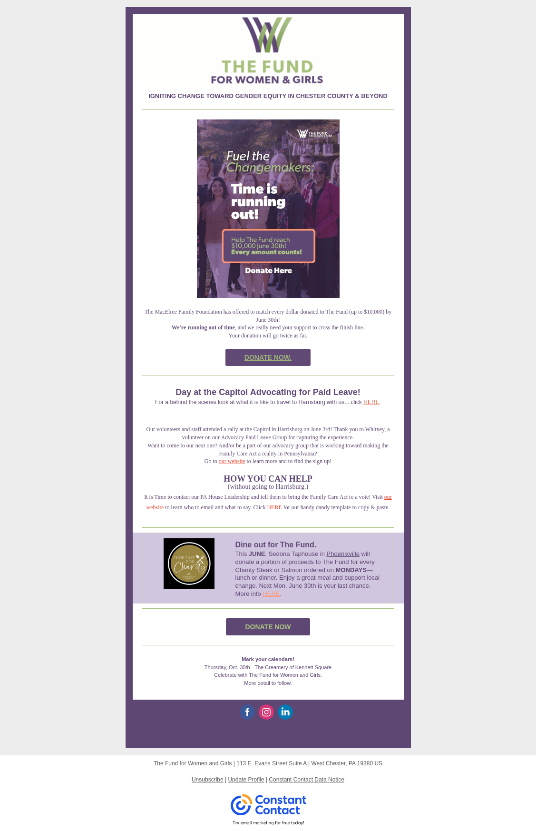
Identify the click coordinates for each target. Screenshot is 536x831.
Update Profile (246, 779)
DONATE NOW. (268, 357)
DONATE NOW (268, 627)
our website (232, 461)
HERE (371, 402)
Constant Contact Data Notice (306, 779)
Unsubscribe (208, 779)
